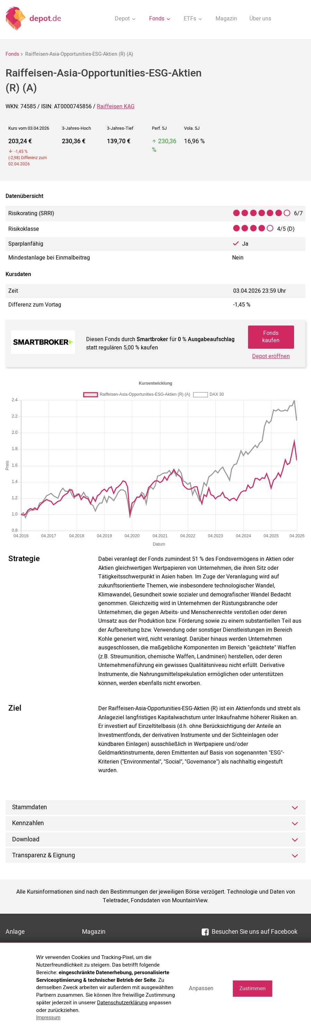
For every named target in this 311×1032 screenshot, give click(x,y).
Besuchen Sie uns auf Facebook (250, 932)
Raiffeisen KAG (116, 106)
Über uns (260, 19)
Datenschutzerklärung (122, 1002)
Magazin (226, 19)
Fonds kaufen (271, 337)
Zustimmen (252, 988)
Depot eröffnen (271, 356)
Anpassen (201, 988)
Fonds (12, 54)
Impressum (48, 1017)
